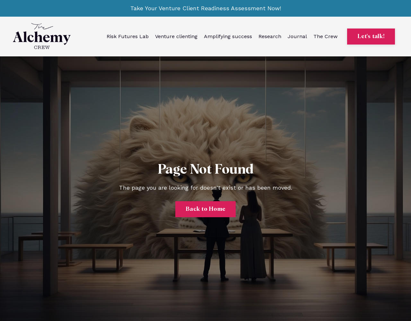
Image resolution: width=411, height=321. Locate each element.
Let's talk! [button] (371, 36)
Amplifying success (228, 36)
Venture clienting (176, 36)
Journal (297, 36)
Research (269, 36)
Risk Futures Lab (128, 36)
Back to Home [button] (205, 209)
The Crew (325, 36)
